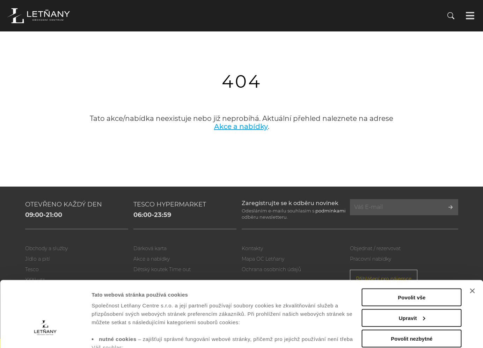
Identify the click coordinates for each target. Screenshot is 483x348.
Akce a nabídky (241, 126)
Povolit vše (411, 249)
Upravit (412, 270)
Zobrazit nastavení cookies (125, 334)
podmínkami (330, 210)
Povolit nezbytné (411, 290)
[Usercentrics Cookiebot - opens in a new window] (45, 334)
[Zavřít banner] (472, 242)
